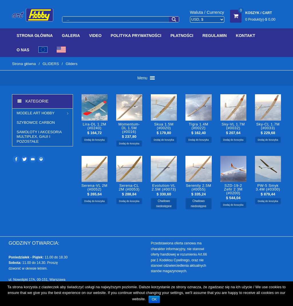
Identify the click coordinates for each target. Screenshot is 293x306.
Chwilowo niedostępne (164, 203)
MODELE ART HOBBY (35, 113)
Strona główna (24, 64)
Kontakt (245, 35)
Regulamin (215, 35)
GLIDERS (51, 64)
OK (154, 299)
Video (95, 35)
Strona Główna (35, 35)
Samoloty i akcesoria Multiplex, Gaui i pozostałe (39, 137)
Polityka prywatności (136, 35)
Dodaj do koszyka (94, 139)
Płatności (182, 35)
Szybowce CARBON (36, 122)
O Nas (23, 50)
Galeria (71, 35)
